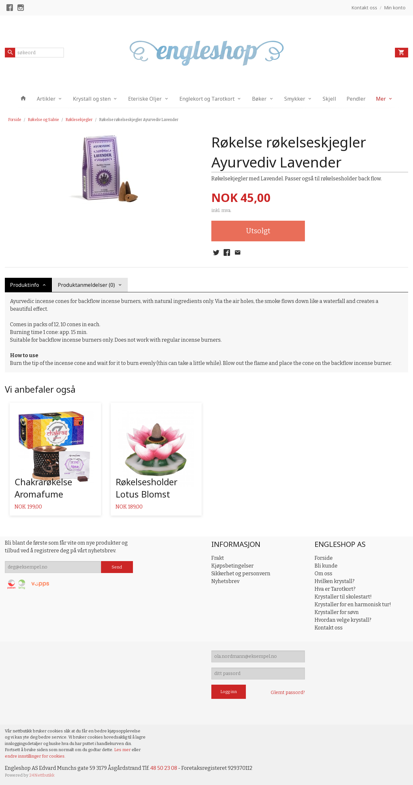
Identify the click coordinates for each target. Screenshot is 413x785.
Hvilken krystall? (335, 581)
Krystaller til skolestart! (343, 597)
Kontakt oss (329, 628)
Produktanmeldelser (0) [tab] (86, 284)
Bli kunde (326, 566)
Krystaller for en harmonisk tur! (353, 604)
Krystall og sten (92, 98)
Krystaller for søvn (337, 612)
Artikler (46, 98)
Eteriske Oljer (145, 98)
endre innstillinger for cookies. (35, 756)
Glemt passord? (288, 692)
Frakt (217, 558)
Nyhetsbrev (225, 581)
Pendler (356, 98)
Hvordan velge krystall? (343, 620)
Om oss (323, 573)
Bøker (259, 98)
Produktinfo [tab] (24, 284)
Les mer (123, 749)
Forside (14, 119)
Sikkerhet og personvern (240, 573)
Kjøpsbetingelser (232, 566)
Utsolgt (258, 230)
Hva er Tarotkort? (335, 589)
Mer (381, 98)
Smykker (294, 98)
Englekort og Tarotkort (207, 98)
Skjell (329, 98)
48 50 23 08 (163, 768)
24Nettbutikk (42, 775)
